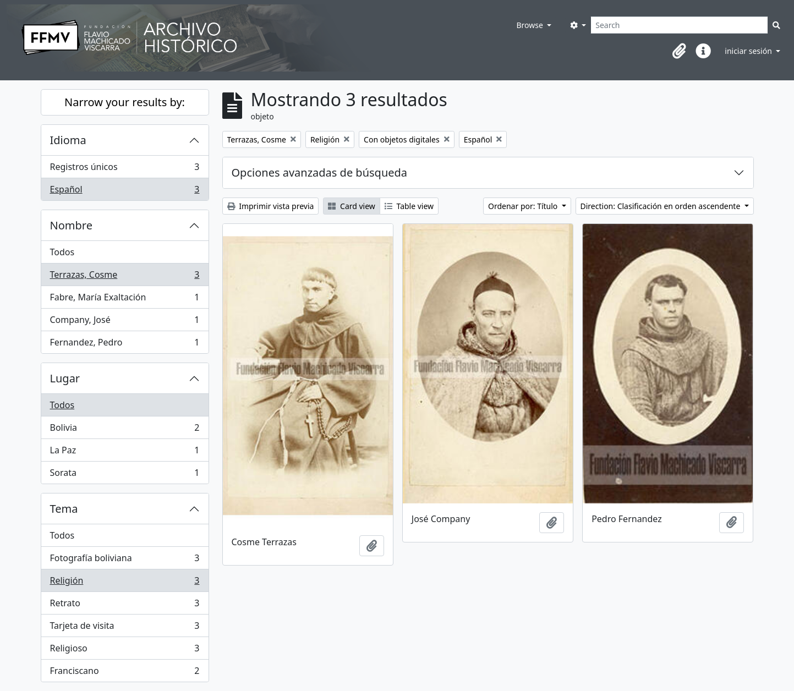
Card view (351, 206)
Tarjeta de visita (125, 628)
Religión (125, 583)
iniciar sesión (749, 51)
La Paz (125, 452)
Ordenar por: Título (524, 206)
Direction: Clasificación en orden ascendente (661, 206)
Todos (62, 252)
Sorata (125, 475)
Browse (530, 25)
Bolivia (125, 430)
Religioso (125, 650)
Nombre (71, 225)
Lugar (65, 378)
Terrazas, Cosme (125, 277)
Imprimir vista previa (270, 206)
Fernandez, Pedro (125, 344)
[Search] (679, 25)
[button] (679, 51)
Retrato (125, 605)
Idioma (68, 140)
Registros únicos (125, 169)
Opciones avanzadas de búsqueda (320, 172)
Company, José (125, 322)
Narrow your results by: (124, 102)
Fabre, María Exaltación (125, 299)
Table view (409, 206)
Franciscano (125, 673)
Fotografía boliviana (125, 560)
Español (125, 191)
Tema (64, 508)
